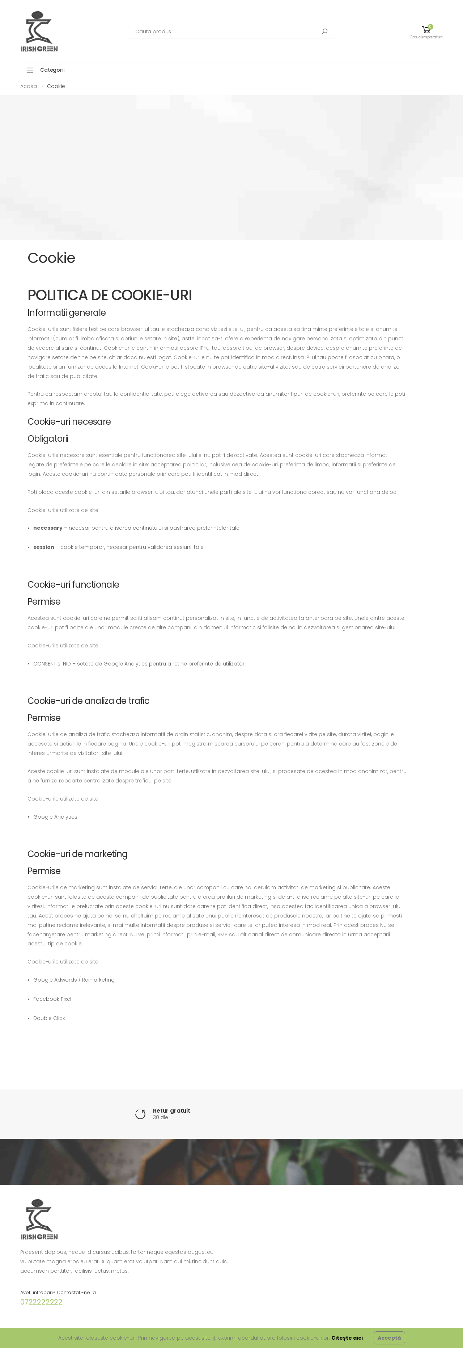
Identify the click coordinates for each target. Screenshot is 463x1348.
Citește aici (347, 1337)
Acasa (28, 86)
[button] (426, 31)
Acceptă (389, 1337)
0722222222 (41, 1302)
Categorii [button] (52, 70)
